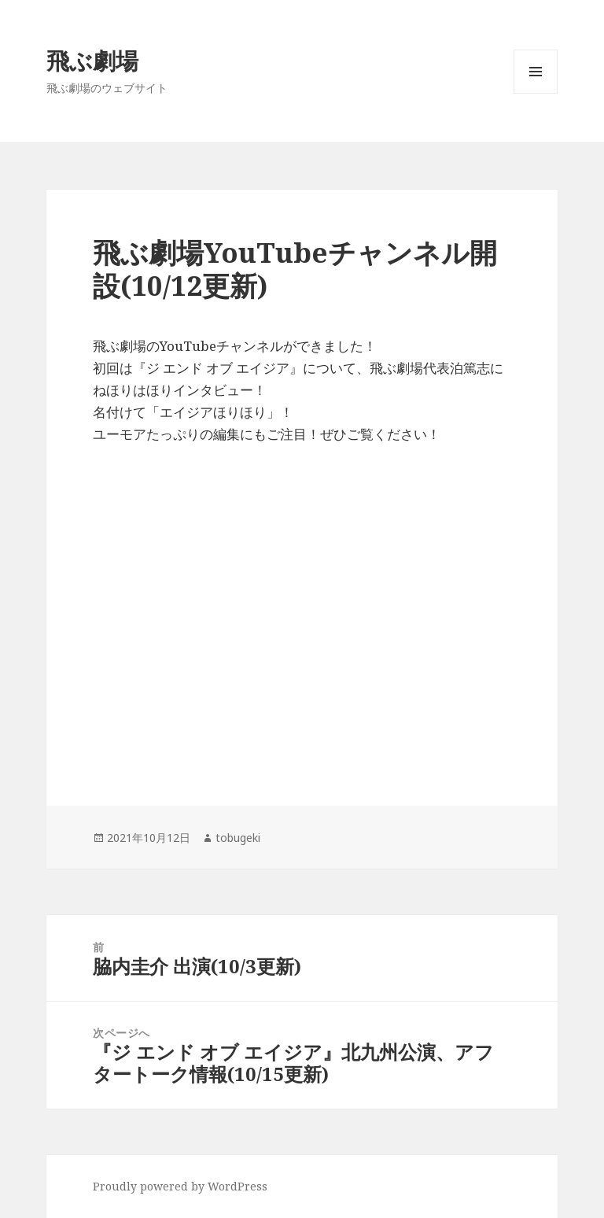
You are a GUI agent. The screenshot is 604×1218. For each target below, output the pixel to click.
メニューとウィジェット (535, 93)
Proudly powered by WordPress (180, 1186)
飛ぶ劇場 (92, 60)
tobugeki (237, 837)
